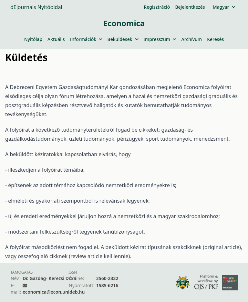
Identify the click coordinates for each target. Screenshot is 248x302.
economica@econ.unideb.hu (54, 292)
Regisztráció (157, 7)
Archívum (191, 39)
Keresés (215, 39)
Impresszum (159, 39)
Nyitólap (33, 39)
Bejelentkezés (190, 7)
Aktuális (56, 39)
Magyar (224, 7)
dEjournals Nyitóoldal (36, 7)
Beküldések (123, 39)
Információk (86, 39)
